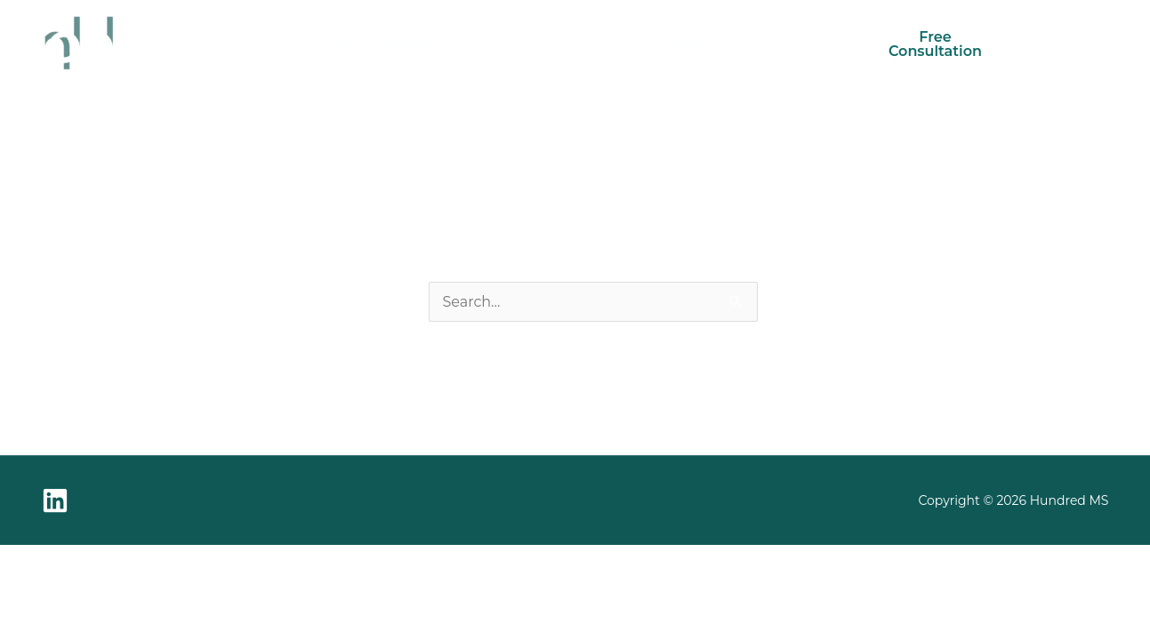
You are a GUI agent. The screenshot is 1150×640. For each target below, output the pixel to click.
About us (697, 44)
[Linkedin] (55, 500)
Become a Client (576, 44)
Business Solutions (401, 44)
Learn (780, 44)
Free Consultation (935, 44)
